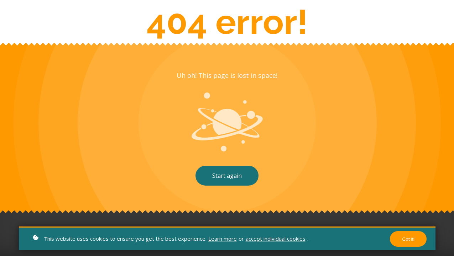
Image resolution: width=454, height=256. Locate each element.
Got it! (408, 239)
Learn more (222, 238)
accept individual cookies (276, 238)
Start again (227, 176)
